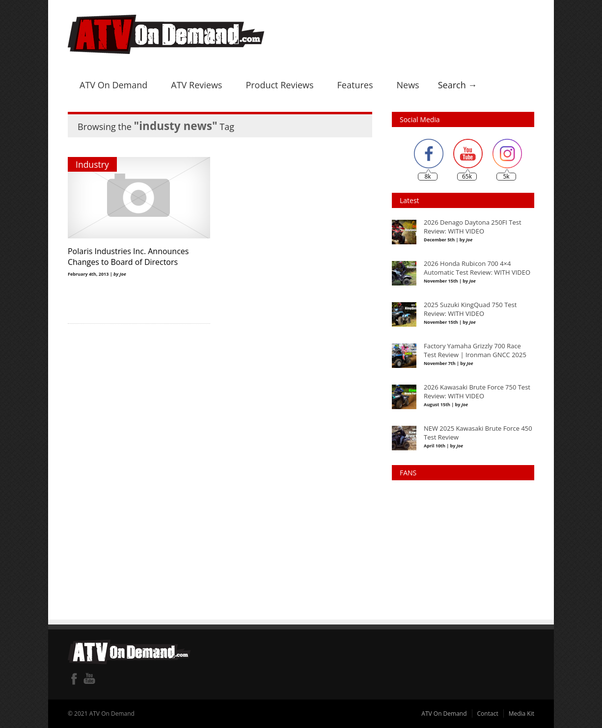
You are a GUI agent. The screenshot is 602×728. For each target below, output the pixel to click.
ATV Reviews (196, 85)
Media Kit (521, 713)
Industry (92, 164)
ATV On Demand (113, 85)
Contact (487, 713)
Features (355, 85)
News (407, 85)
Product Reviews (279, 85)
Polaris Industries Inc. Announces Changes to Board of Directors (128, 256)
